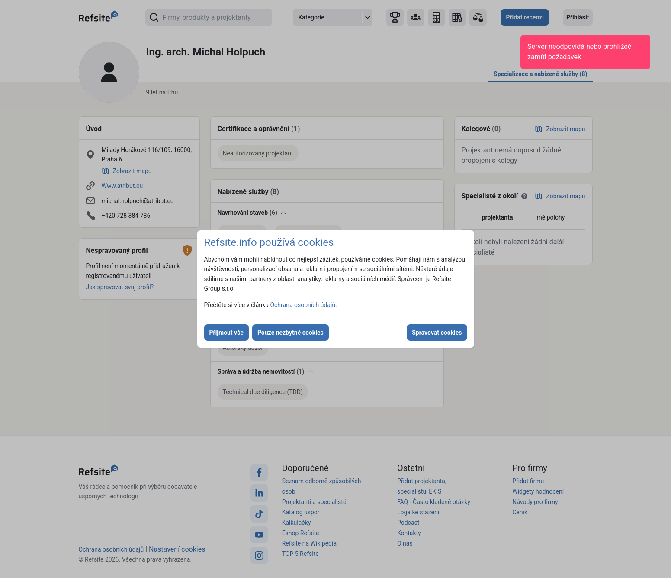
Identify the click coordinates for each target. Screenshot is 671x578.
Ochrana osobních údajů (302, 304)
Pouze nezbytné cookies (290, 332)
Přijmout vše (226, 332)
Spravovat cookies (437, 332)
